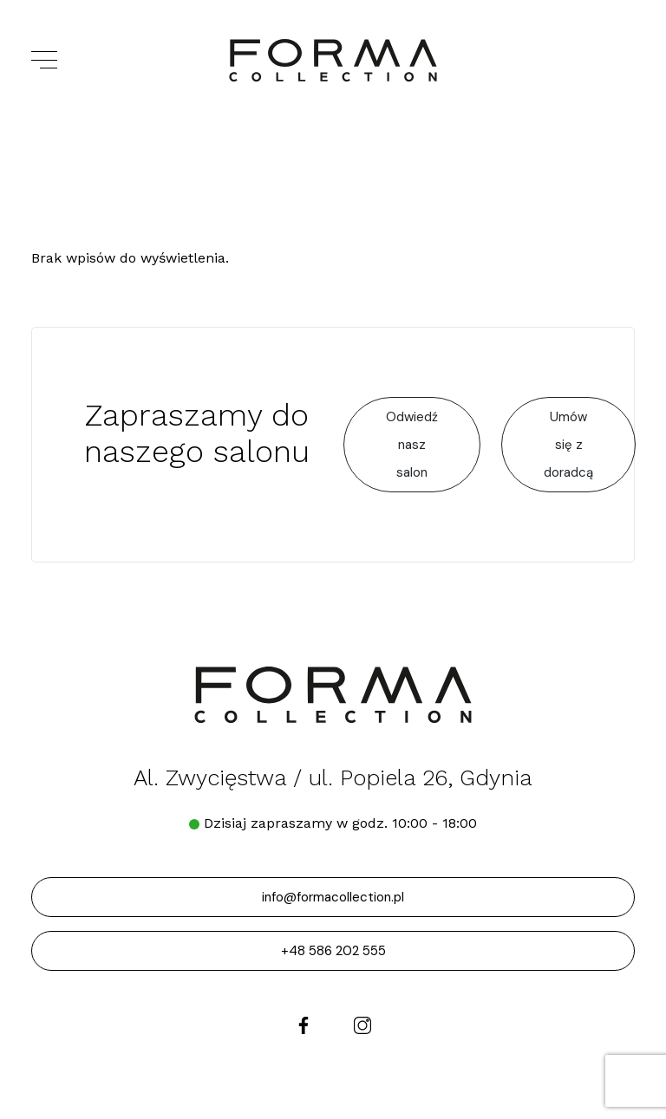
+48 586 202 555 (333, 951)
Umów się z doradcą (568, 444)
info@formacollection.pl (333, 897)
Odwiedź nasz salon (412, 444)
